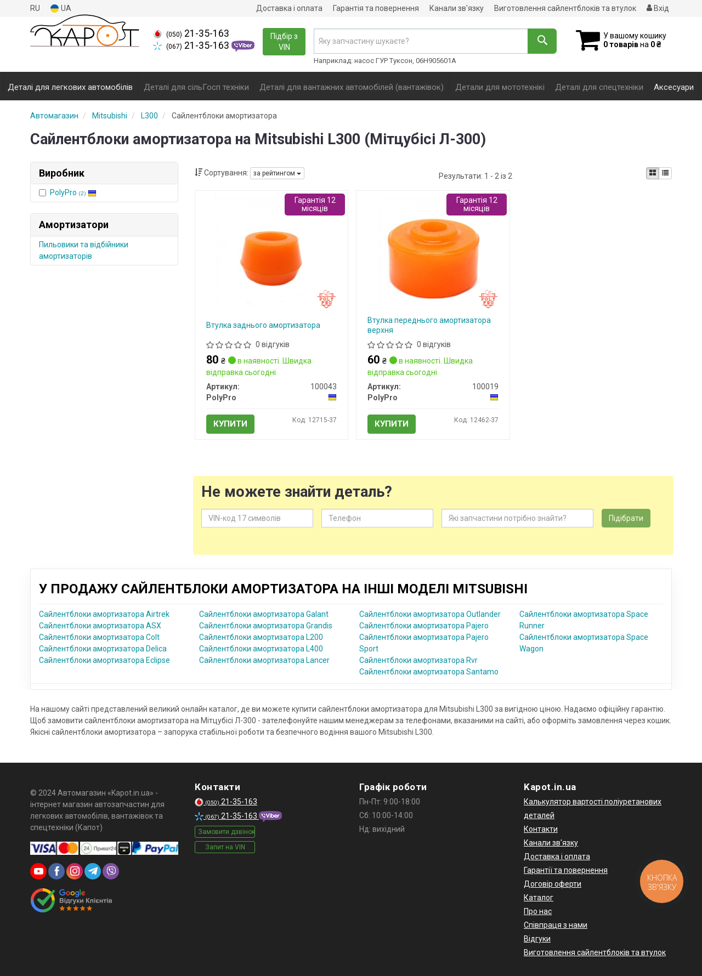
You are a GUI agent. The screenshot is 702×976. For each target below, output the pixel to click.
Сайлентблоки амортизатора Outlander (430, 614)
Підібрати (626, 518)
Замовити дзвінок (226, 832)
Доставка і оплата (289, 8)
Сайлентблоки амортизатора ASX (100, 625)
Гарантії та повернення (566, 870)
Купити (230, 424)
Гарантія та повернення (376, 8)
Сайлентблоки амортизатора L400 (261, 648)
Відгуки (537, 938)
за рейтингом (277, 173)
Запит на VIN (225, 847)
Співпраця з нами (555, 925)
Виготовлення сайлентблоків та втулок (565, 8)
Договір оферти (552, 883)
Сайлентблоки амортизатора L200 (261, 637)
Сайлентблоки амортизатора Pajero (424, 625)
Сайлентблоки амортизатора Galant (264, 614)
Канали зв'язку (456, 8)
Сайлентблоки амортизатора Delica (103, 648)
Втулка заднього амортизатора (263, 325)
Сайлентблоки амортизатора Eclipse (104, 660)
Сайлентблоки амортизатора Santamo (429, 671)
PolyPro (73, 192)
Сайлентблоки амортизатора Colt (99, 637)
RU (35, 8)
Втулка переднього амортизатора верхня (429, 325)
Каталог (538, 897)
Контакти (541, 829)
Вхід (658, 8)
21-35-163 (191, 33)
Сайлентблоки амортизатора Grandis (265, 625)
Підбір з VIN (284, 42)
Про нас (538, 911)
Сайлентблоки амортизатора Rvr (418, 660)
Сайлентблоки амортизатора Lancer (264, 660)
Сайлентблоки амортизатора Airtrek (104, 614)
